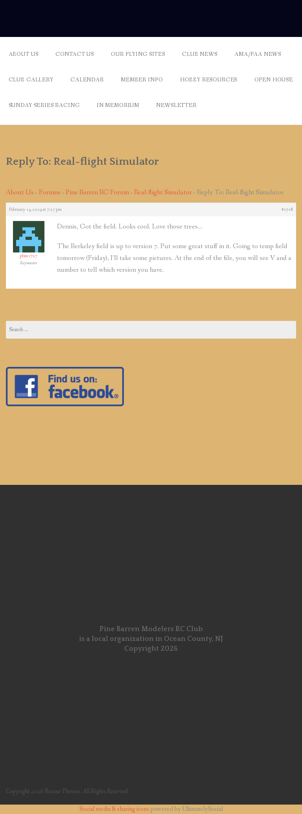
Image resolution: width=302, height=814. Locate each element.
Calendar (87, 79)
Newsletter (176, 105)
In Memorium (118, 105)
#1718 (287, 209)
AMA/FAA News (257, 54)
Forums (50, 192)
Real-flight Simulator (163, 192)
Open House (273, 79)
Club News (199, 54)
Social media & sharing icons (114, 809)
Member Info (142, 79)
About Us (24, 54)
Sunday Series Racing (44, 105)
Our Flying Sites (138, 54)
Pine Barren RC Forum (97, 192)
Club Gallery (31, 79)
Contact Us (74, 54)
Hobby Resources (209, 79)
